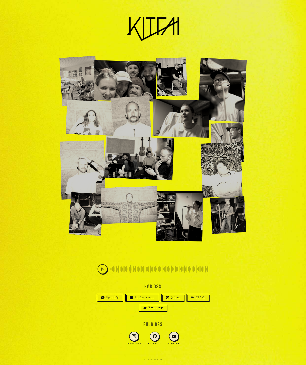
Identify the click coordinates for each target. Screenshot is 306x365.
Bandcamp (153, 308)
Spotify (110, 297)
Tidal (198, 297)
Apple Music (142, 297)
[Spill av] (102, 269)
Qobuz (173, 297)
